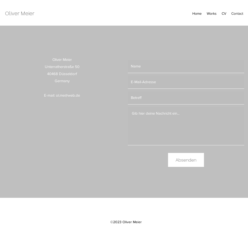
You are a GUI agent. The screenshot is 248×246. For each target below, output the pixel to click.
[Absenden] (186, 160)
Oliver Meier (19, 13)
